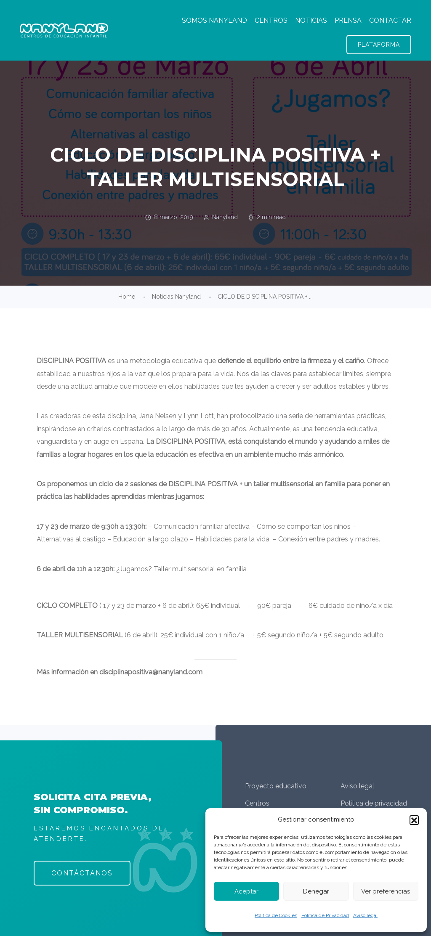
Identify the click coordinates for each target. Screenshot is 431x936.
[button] (414, 820)
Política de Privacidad (325, 915)
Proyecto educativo (275, 786)
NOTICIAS (311, 20)
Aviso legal (365, 915)
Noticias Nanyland (176, 296)
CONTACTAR (390, 20)
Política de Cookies (276, 915)
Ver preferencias (385, 891)
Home (126, 296)
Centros (257, 803)
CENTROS (271, 20)
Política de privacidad (374, 803)
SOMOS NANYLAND (214, 20)
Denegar (316, 891)
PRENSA (348, 20)
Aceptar (246, 891)
